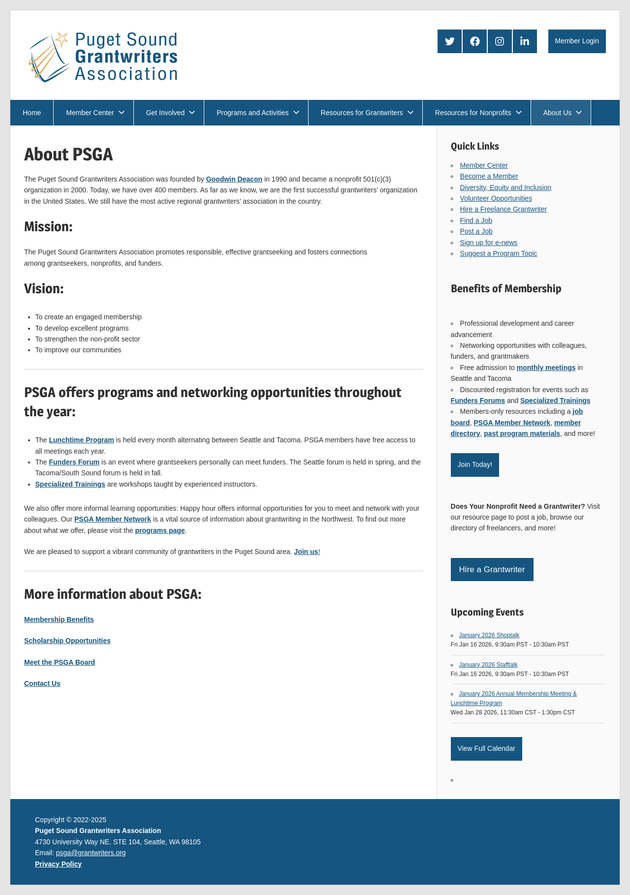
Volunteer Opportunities (496, 198)
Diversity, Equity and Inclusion (506, 187)
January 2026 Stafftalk (488, 664)
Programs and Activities (258, 113)
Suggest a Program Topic (498, 253)
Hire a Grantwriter (492, 569)
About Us (563, 113)
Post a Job (476, 231)
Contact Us (42, 683)
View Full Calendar (486, 748)
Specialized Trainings (555, 400)
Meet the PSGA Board (59, 662)
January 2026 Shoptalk (489, 635)
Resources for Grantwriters (367, 113)
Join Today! (475, 464)
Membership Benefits (59, 619)
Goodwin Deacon (234, 179)
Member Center (95, 113)
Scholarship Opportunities (67, 641)
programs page (160, 530)
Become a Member (489, 176)
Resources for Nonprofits (478, 113)
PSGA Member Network (511, 423)
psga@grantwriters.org (91, 853)
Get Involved (171, 113)
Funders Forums (478, 400)
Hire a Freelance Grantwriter (503, 209)
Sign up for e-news (489, 243)
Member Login (577, 41)
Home (32, 113)
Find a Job (476, 220)
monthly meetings (546, 367)
